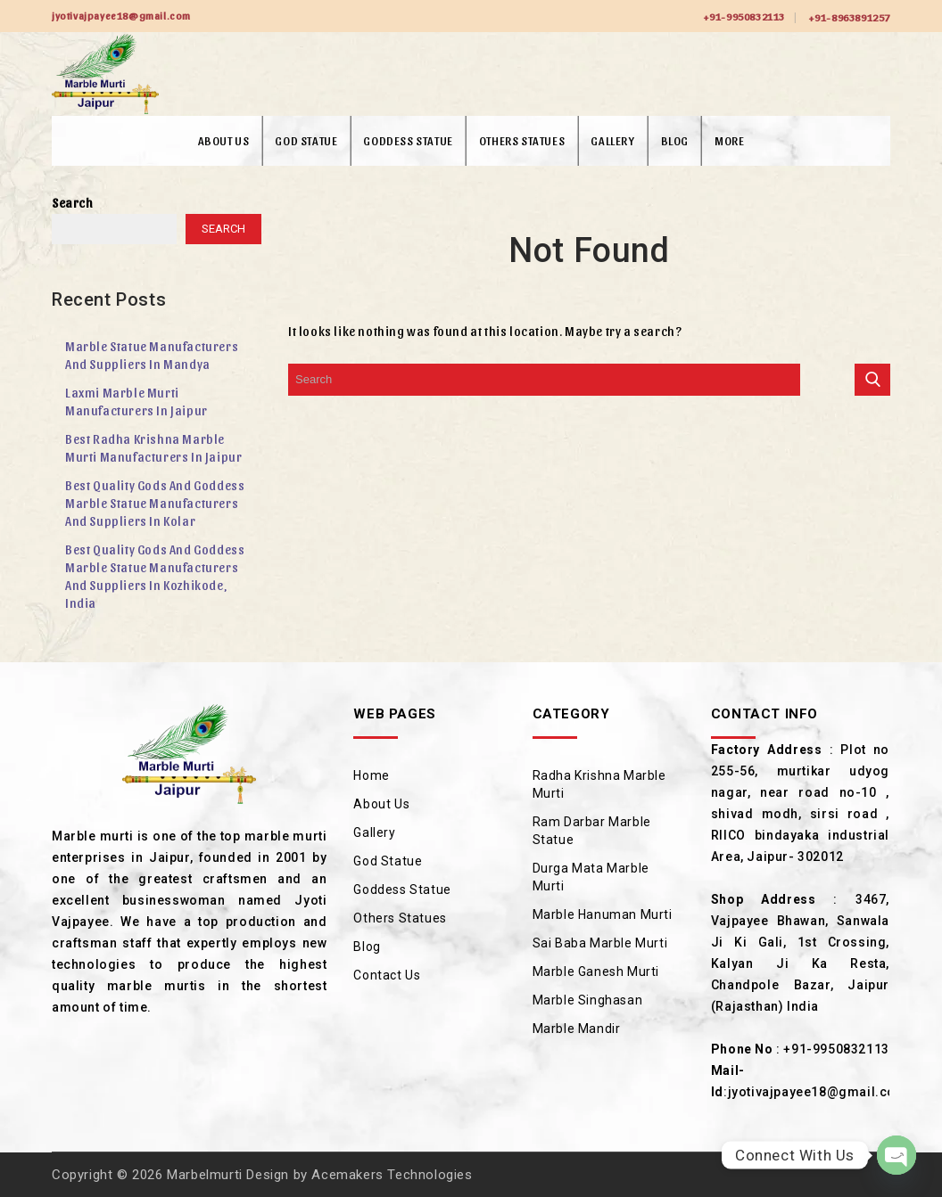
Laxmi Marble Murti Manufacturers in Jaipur (136, 401)
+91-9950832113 (744, 16)
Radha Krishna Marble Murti (599, 784)
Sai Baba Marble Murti (600, 943)
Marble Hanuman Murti (603, 914)
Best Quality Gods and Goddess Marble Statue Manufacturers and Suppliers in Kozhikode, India (154, 576)
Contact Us (386, 975)
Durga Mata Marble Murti (591, 877)
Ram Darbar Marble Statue (592, 831)
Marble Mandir (577, 1028)
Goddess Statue (407, 140)
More (729, 140)
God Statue (306, 140)
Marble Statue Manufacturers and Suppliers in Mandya (151, 355)
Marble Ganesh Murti (596, 971)
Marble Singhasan (588, 1000)
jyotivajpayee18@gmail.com (818, 1092)
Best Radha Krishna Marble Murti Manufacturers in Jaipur (153, 447)
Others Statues (522, 140)
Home (371, 775)
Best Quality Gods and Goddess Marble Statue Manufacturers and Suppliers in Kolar (154, 503)
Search (73, 202)
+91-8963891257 (849, 17)
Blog (675, 140)
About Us (224, 140)
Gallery (612, 140)
